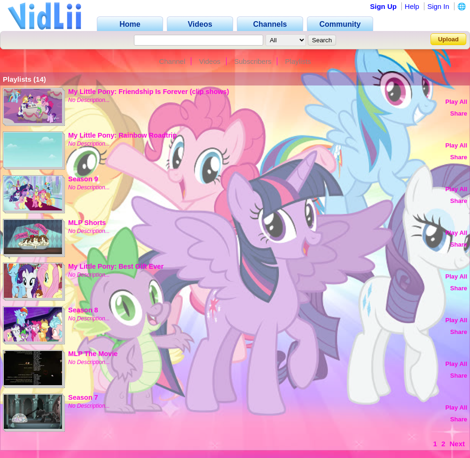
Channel (172, 61)
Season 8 (83, 310)
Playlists (298, 61)
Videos (209, 61)
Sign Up (383, 6)
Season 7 (83, 397)
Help (412, 6)
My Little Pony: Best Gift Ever (116, 266)
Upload (448, 39)
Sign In (438, 6)
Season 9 (83, 179)
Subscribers (252, 61)
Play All (456, 101)
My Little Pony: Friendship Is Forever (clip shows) (148, 91)
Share (458, 113)
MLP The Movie (93, 353)
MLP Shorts (87, 222)
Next (457, 444)
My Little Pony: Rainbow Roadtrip (122, 135)
